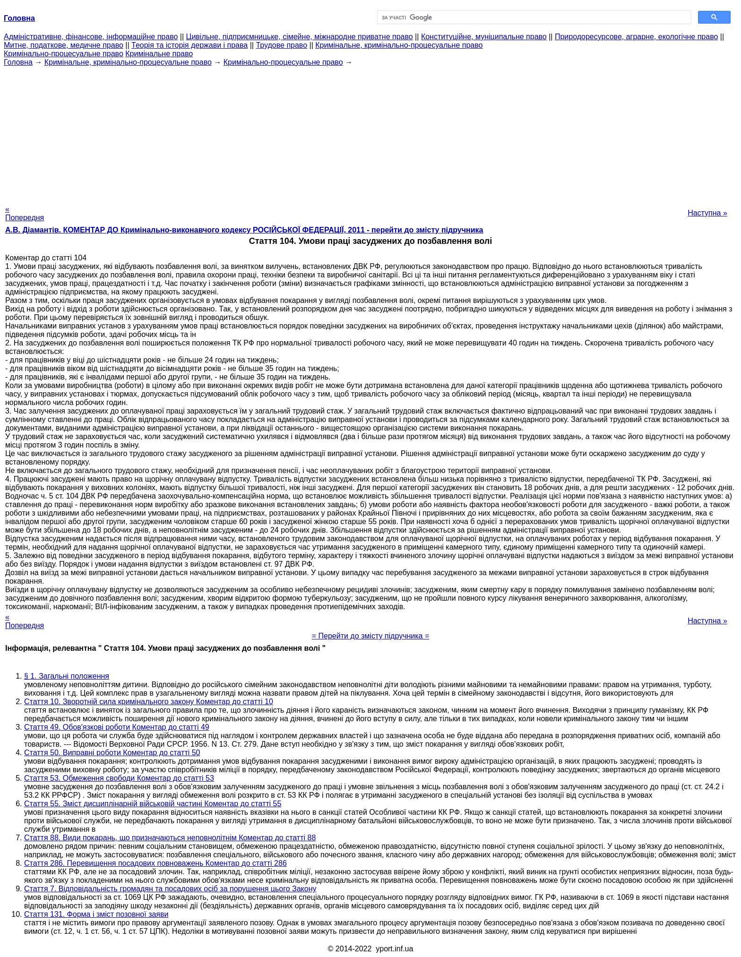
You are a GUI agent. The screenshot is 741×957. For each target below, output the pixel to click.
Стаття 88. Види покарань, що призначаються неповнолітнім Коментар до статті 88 (170, 838)
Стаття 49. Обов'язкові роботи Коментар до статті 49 (116, 727)
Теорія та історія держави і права (189, 45)
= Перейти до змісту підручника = (371, 636)
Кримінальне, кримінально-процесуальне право (399, 45)
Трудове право (281, 45)
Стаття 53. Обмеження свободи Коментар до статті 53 (119, 778)
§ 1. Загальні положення (66, 676)
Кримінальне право (159, 54)
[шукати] (533, 17)
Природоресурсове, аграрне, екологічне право (636, 37)
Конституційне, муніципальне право (484, 37)
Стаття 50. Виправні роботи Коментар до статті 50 (112, 753)
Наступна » (707, 213)
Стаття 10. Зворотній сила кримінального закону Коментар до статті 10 (148, 702)
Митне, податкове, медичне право (63, 45)
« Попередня (24, 213)
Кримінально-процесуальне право (63, 54)
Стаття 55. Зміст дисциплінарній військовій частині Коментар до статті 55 (152, 804)
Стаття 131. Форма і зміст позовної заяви (96, 914)
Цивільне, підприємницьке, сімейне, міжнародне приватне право (299, 37)
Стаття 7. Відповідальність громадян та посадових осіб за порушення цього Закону (170, 889)
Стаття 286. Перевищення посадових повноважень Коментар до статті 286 (155, 863)
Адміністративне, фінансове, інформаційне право (91, 37)
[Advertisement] (370, 133)
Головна (18, 62)
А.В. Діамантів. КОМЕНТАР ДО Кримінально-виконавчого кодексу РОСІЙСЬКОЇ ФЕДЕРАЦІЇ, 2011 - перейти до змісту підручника (244, 230)
